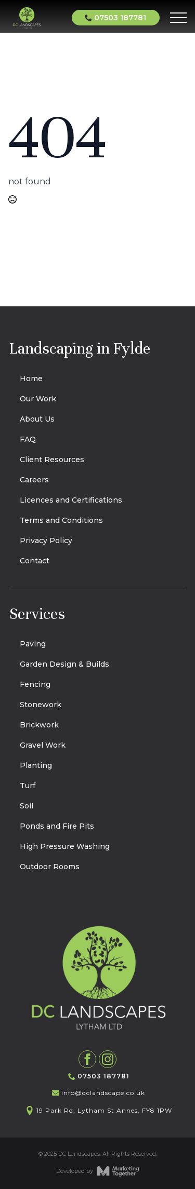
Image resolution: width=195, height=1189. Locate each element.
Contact (34, 560)
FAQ (28, 439)
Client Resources (52, 459)
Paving (33, 643)
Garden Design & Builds (64, 664)
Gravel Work (43, 745)
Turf (27, 785)
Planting (36, 765)
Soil (26, 805)
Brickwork (39, 724)
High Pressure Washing (65, 846)
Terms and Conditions (61, 520)
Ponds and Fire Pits (57, 826)
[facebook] (87, 1059)
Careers (34, 479)
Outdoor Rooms (50, 866)
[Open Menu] (178, 17)
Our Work (38, 398)
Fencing (35, 684)
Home (31, 378)
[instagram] (107, 1059)
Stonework (40, 704)
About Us (37, 419)
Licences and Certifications (71, 500)
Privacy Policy (46, 540)
